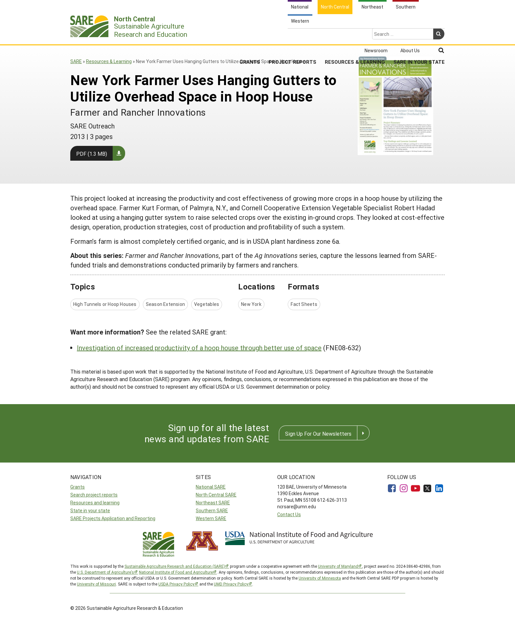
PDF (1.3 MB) (91, 153)
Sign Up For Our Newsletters (318, 433)
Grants (249, 36)
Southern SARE (212, 510)
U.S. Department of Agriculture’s (105, 572)
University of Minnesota (320, 578)
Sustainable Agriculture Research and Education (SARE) (174, 566)
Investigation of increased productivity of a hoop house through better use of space (199, 347)
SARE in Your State (419, 36)
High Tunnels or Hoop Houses (105, 304)
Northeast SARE (213, 502)
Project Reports (292, 36)
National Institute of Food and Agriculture (176, 572)
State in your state (90, 510)
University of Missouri (96, 583)
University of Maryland (338, 566)
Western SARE (211, 518)
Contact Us (289, 514)
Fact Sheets (304, 304)
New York (251, 304)
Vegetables (206, 304)
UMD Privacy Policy (231, 583)
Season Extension (165, 304)
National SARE (211, 487)
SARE (76, 61)
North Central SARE (216, 495)
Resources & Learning (355, 36)
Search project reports (94, 495)
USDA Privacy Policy (176, 583)
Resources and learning (95, 502)
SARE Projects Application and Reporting (112, 518)
